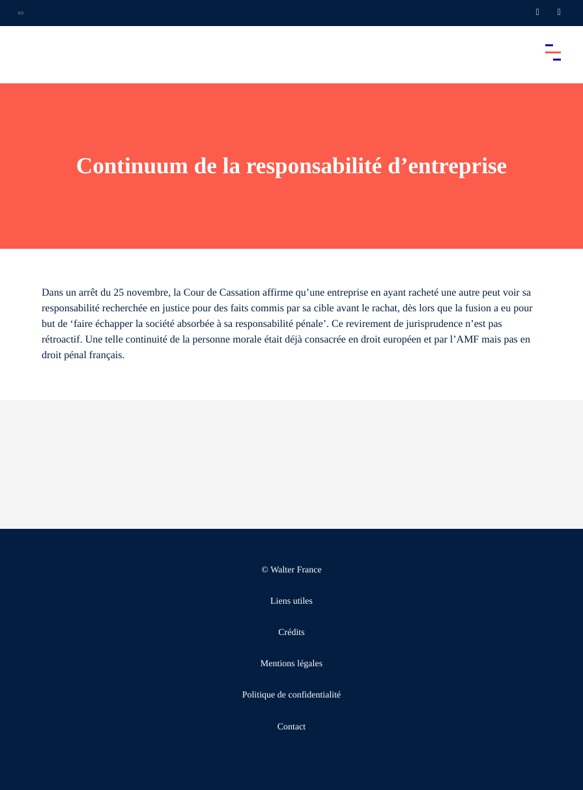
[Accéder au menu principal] (553, 52)
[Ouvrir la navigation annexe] (21, 13)
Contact (291, 727)
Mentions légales (291, 664)
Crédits (291, 633)
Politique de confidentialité (291, 695)
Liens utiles (291, 601)
